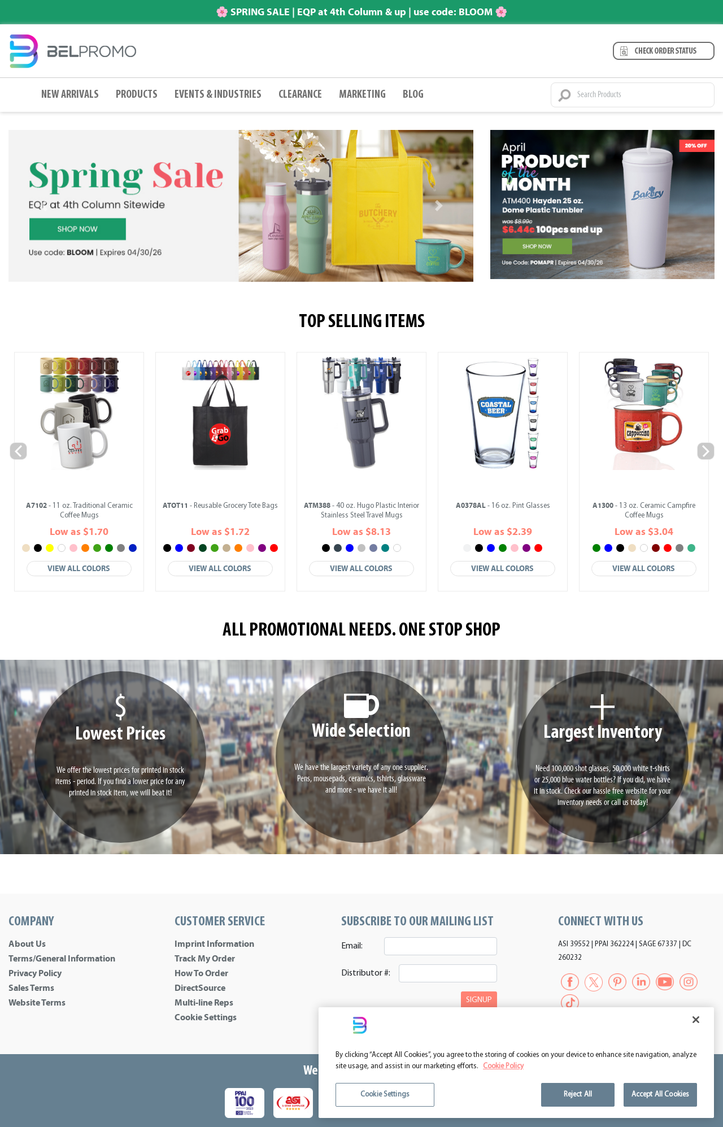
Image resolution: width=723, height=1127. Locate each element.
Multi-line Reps (204, 1003)
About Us (27, 944)
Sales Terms (31, 988)
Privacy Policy (35, 973)
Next (705, 450)
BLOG (413, 95)
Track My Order (205, 959)
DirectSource (200, 988)
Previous (17, 450)
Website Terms (37, 1003)
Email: (352, 946)
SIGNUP (479, 1000)
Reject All (578, 1094)
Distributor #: (365, 973)
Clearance (300, 95)
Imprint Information (214, 944)
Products (137, 95)
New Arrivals (70, 95)
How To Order (201, 973)
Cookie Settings (206, 1017)
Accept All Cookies (660, 1094)
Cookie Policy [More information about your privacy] (503, 1066)
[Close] (695, 1019)
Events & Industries (218, 95)
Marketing (362, 95)
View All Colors (78, 568)
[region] (516, 1062)
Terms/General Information (61, 959)
